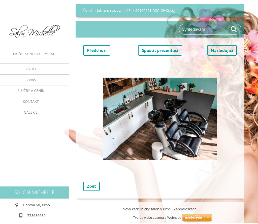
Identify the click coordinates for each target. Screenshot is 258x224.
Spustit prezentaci (160, 50)
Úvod (31, 69)
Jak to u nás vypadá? (113, 10)
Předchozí (97, 50)
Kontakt (31, 101)
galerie (31, 112)
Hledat (234, 29)
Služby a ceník (30, 90)
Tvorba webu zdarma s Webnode (157, 217)
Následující (222, 50)
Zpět (91, 186)
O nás (30, 79)
